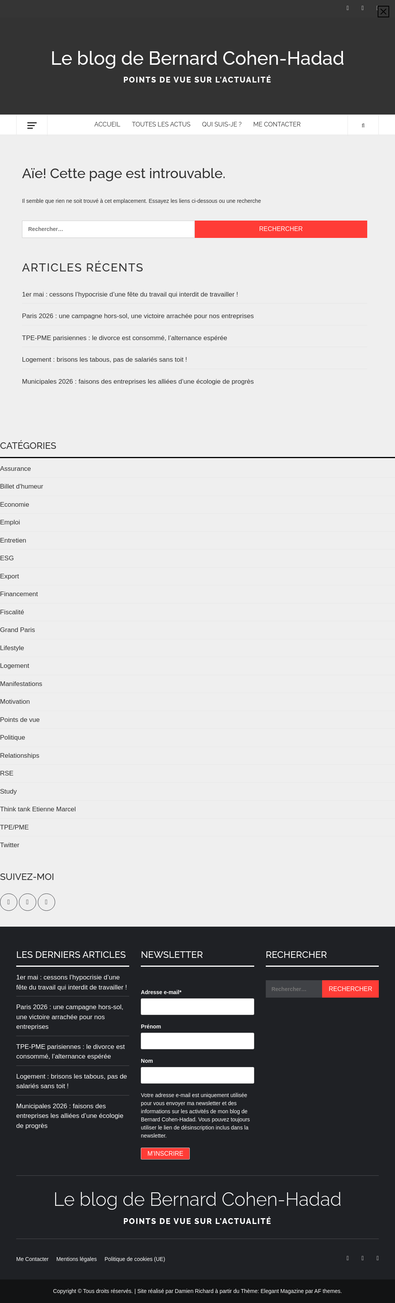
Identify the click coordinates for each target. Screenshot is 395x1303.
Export (9, 576)
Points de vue (20, 719)
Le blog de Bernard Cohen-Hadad (197, 58)
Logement (14, 665)
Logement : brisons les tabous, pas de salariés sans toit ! (104, 359)
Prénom (151, 1026)
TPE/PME (14, 827)
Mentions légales (76, 1259)
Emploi (10, 522)
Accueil (107, 124)
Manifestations (21, 684)
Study (8, 791)
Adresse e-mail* (161, 992)
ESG (7, 558)
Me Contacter (276, 124)
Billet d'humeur (21, 486)
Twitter (9, 845)
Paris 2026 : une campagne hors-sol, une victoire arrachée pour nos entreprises (138, 316)
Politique (12, 737)
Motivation (15, 701)
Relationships (19, 755)
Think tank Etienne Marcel (38, 809)
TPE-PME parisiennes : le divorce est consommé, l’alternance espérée (124, 338)
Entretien (13, 540)
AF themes (327, 1291)
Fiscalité (12, 612)
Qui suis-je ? (222, 124)
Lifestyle (12, 648)
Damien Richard (194, 1291)
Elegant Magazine (282, 1291)
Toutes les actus (161, 124)
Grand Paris (17, 630)
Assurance (15, 468)
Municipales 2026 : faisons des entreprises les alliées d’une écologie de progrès (138, 381)
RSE (7, 773)
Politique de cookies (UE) (135, 1259)
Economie (14, 504)
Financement (19, 594)
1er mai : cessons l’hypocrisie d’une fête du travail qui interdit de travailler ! (130, 294)
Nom (147, 1061)
